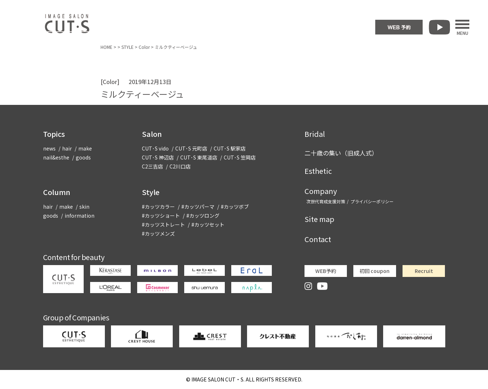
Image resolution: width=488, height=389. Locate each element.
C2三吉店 (152, 166)
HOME (106, 47)
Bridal (315, 134)
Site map (319, 219)
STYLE (127, 47)
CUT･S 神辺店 (158, 157)
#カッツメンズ (158, 233)
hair (67, 148)
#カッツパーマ (197, 206)
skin (84, 206)
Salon (152, 134)
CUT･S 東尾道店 (198, 157)
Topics (54, 134)
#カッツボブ (235, 206)
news (49, 148)
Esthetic (318, 171)
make (85, 148)
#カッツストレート (163, 224)
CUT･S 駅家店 (230, 148)
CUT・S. (218, 379)
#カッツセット (207, 224)
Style (150, 192)
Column (56, 192)
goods (83, 157)
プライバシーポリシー (372, 201)
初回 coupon (374, 270)
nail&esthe (56, 157)
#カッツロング (202, 215)
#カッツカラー (158, 206)
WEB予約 (325, 270)
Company (321, 191)
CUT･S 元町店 (191, 148)
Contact (318, 239)
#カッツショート (161, 215)
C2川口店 (180, 166)
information (79, 215)
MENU (462, 27)
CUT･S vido (155, 148)
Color (144, 47)
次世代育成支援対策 (325, 201)
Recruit (424, 270)
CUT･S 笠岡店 (240, 157)
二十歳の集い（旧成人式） (341, 152)
